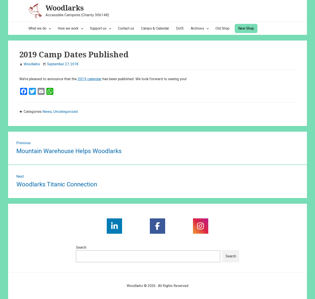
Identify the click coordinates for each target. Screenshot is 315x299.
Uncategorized (65, 111)
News (47, 111)
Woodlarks (65, 7)
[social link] (114, 226)
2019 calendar (90, 79)
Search (81, 247)
